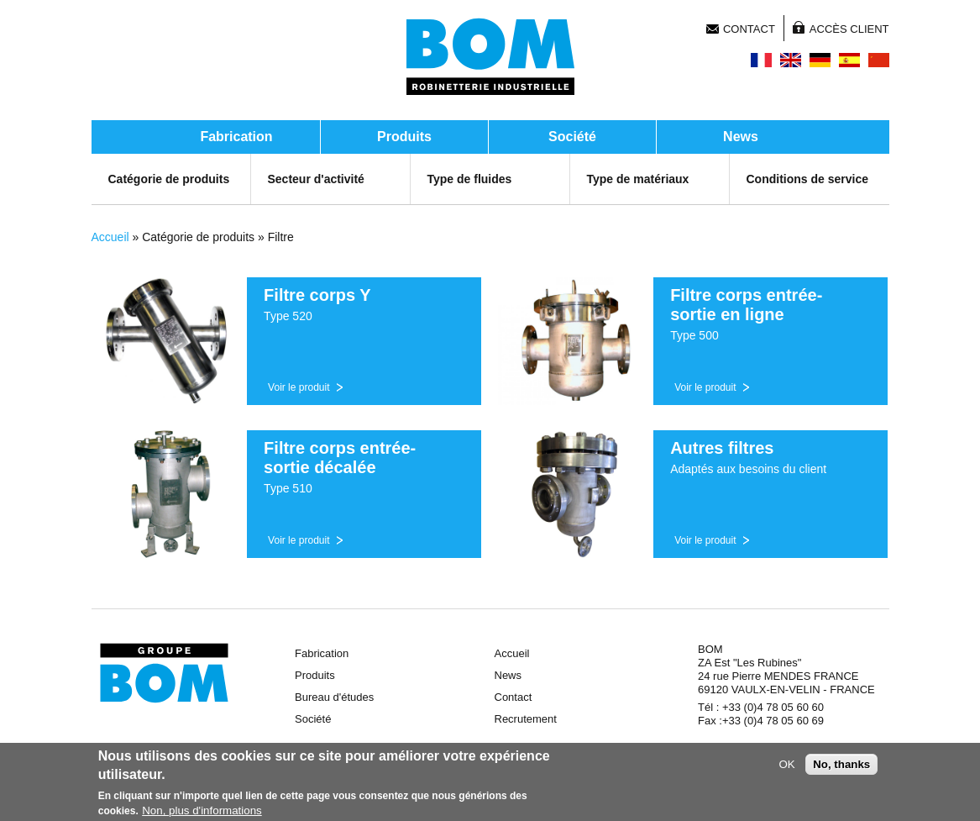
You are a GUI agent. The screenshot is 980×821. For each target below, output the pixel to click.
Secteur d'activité (316, 179)
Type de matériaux (638, 179)
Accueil (110, 237)
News (740, 136)
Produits (404, 136)
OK (786, 766)
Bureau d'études (334, 697)
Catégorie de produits (169, 179)
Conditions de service (807, 179)
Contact (749, 29)
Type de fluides (469, 179)
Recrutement (526, 719)
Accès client (849, 29)
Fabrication (236, 136)
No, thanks (841, 766)
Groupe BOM (164, 673)
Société (572, 136)
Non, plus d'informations (202, 812)
